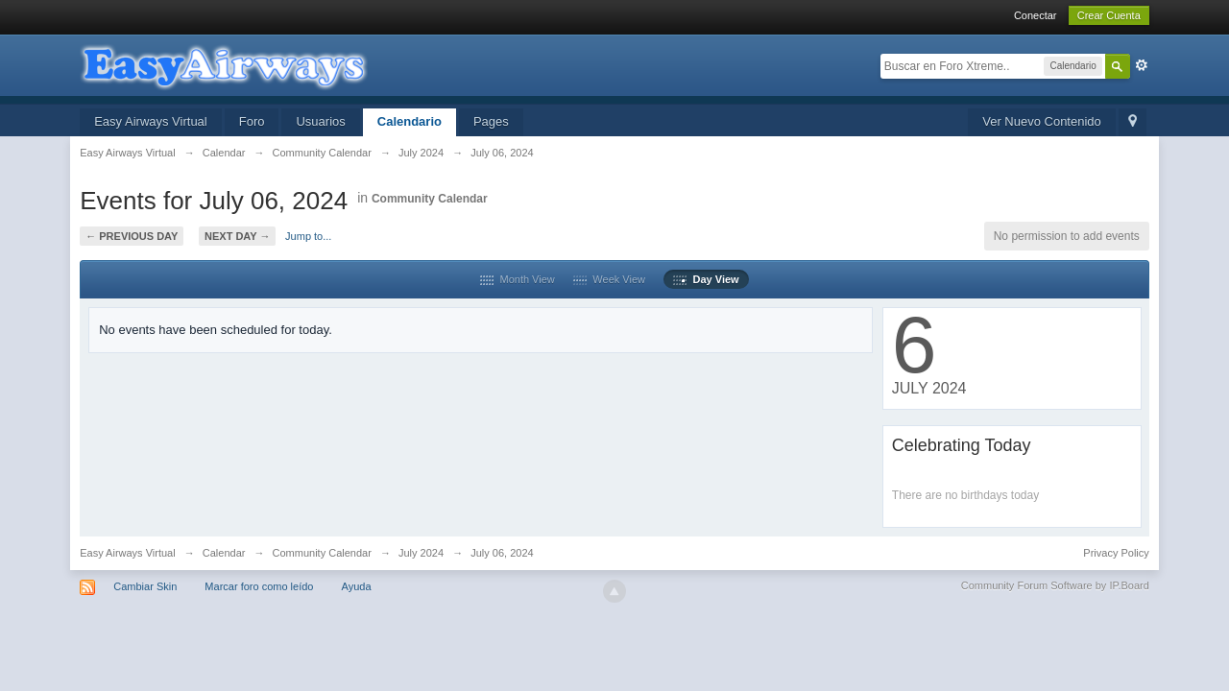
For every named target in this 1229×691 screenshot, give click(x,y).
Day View (705, 279)
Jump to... (308, 236)
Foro (252, 121)
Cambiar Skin (145, 586)
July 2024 (421, 553)
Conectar (1035, 15)
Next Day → (237, 236)
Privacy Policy (1115, 553)
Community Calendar (430, 198)
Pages (491, 121)
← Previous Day (131, 236)
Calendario (409, 121)
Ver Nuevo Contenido (1041, 121)
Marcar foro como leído (259, 586)
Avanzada (1141, 65)
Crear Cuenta (1109, 15)
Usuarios (320, 121)
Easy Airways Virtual (150, 121)
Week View (609, 279)
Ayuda (357, 586)
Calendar (224, 553)
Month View (517, 279)
